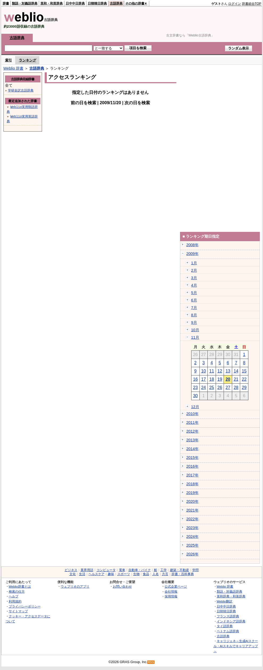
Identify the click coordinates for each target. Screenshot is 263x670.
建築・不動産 (179, 570)
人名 (155, 574)
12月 (195, 407)
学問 (195, 570)
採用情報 (171, 596)
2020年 (192, 501)
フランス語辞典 (228, 616)
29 (244, 387)
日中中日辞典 (75, 3)
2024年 (192, 536)
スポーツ (123, 574)
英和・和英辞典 (51, 3)
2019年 (192, 493)
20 (228, 379)
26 (220, 387)
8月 (194, 315)
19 (220, 379)
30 (195, 395)
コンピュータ (106, 570)
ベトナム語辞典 (228, 631)
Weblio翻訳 (224, 601)
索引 (8, 60)
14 (236, 371)
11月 (195, 337)
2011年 (192, 422)
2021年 (192, 510)
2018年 (192, 484)
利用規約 (15, 601)
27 (228, 387)
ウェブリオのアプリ (75, 586)
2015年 (192, 457)
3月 (194, 278)
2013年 (192, 440)
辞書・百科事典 (183, 574)
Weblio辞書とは (20, 586)
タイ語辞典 (225, 626)
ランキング (27, 60)
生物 (136, 574)
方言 (165, 574)
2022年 (192, 519)
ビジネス (71, 570)
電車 (122, 570)
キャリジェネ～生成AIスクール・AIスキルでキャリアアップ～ (236, 645)
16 (195, 379)
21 (236, 379)
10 (203, 371)
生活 (82, 574)
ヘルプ (13, 596)
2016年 (192, 466)
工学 (163, 570)
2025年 (192, 545)
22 (244, 379)
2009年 (192, 254)
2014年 (192, 449)
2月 (194, 270)
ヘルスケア (97, 574)
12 (220, 371)
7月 (194, 307)
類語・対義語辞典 (24, 3)
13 (228, 371)
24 (203, 387)
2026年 (192, 554)
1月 (194, 263)
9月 (194, 322)
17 (203, 379)
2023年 (192, 528)
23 (195, 387)
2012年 (192, 431)
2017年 (192, 475)
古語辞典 (116, 3)
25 (211, 387)
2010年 (192, 414)
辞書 (6, 3)
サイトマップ (18, 611)
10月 (195, 330)
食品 (146, 574)
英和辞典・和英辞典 (231, 596)
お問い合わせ (122, 586)
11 (211, 371)
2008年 (192, 245)
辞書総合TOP (251, 4)
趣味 (111, 574)
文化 (72, 574)
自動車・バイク (139, 570)
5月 (194, 293)
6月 (194, 300)
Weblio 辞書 (13, 68)
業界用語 (87, 570)
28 (236, 387)
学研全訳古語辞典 (21, 90)
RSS (151, 662)
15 (244, 371)
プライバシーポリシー (25, 606)
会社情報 (171, 591)
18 (211, 379)
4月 (194, 285)
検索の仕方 (17, 591)
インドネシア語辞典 (231, 621)
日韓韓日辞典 (97, 3)
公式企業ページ (176, 586)
